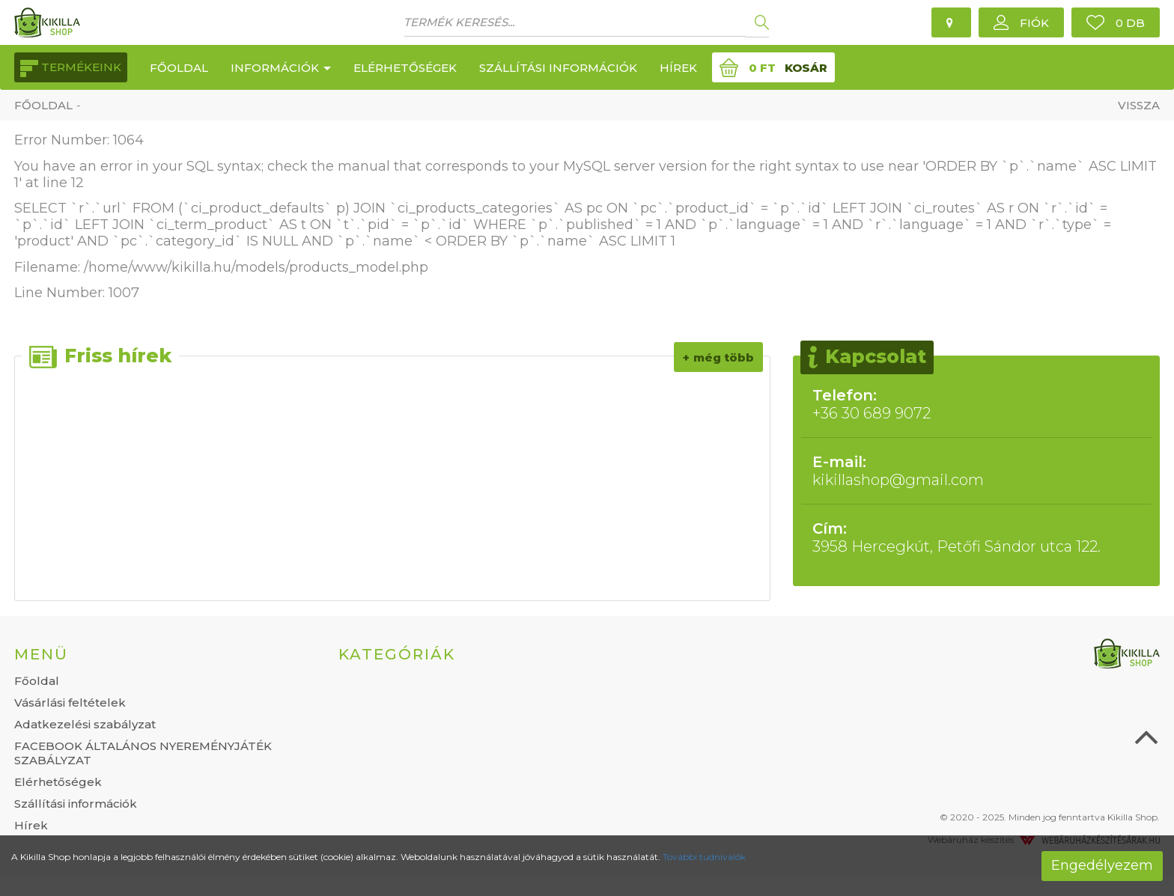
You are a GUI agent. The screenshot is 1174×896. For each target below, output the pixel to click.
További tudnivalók (704, 856)
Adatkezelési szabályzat (85, 724)
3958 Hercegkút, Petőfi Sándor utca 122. (976, 537)
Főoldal (179, 68)
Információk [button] (281, 68)
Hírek (678, 68)
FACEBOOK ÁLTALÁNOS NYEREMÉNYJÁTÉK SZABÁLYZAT (143, 753)
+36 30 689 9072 (976, 404)
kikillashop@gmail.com (976, 471)
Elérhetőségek (405, 68)
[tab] (165, 654)
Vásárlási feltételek (70, 702)
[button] (1021, 22)
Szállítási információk (558, 68)
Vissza (1139, 105)
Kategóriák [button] (396, 654)
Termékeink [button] (70, 68)
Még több (723, 357)
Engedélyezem (1102, 865)
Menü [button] (41, 654)
